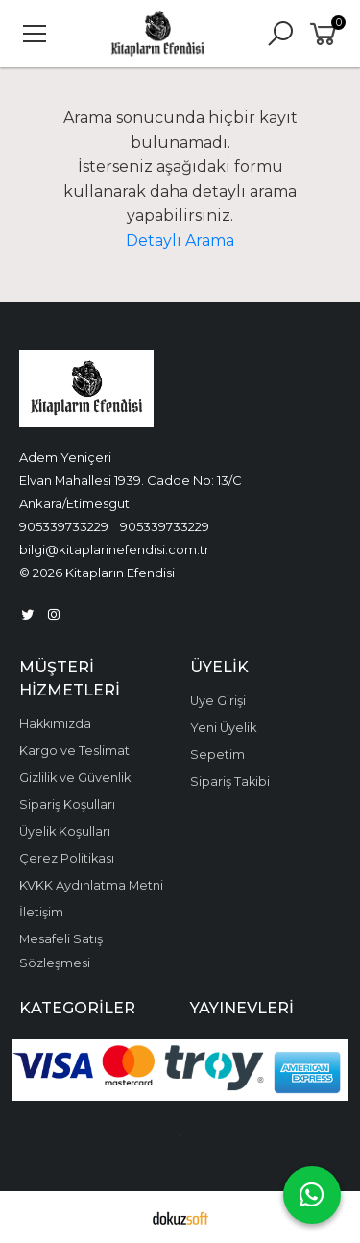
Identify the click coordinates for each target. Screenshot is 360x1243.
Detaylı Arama (180, 241)
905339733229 (63, 526)
